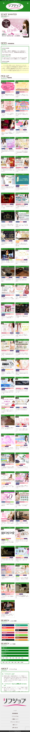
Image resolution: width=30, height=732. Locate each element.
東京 (3, 657)
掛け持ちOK (4, 630)
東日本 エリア (4, 655)
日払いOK (4, 625)
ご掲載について (15, 719)
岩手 (9, 662)
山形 (6, 662)
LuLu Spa (4, 49)
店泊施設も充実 (5, 637)
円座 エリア (4, 653)
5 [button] (18, 39)
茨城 (16, 657)
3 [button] (14, 39)
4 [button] (16, 39)
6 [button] (20, 39)
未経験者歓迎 (4, 632)
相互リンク (15, 724)
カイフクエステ (5, 62)
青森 (18, 662)
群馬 (22, 657)
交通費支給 (4, 627)
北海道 (21, 662)
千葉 (10, 657)
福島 (12, 662)
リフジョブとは (15, 716)
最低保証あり (18, 627)
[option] (15, 28)
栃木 (19, 657)
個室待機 (17, 630)
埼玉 (13, 657)
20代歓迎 (17, 632)
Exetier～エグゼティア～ (6, 56)
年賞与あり (18, 637)
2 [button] (12, 39)
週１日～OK (18, 625)
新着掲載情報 (15, 713)
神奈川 (6, 657)
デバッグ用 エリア (5, 650)
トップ (15, 710)
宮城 (3, 662)
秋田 (15, 662)
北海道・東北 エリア (5, 660)
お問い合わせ (15, 727)
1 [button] (10, 39)
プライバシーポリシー (15, 721)
